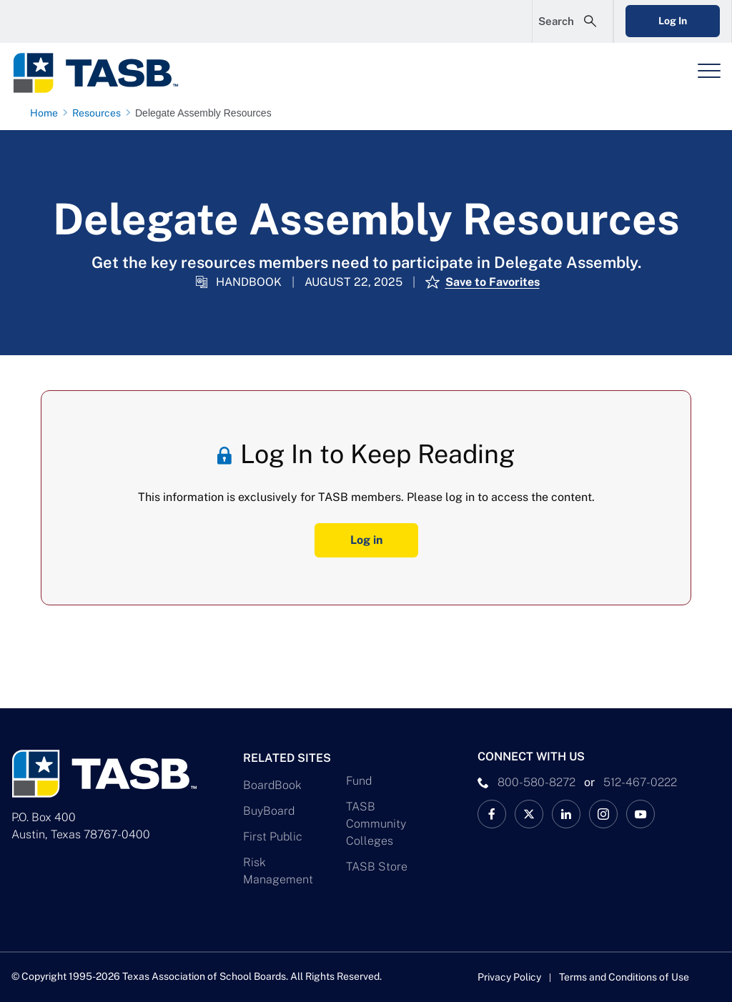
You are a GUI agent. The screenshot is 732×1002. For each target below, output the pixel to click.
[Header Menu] (709, 71)
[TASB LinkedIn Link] (566, 814)
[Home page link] (47, 113)
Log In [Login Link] (672, 20)
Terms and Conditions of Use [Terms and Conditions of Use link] (624, 977)
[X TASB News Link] (529, 814)
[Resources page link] (99, 113)
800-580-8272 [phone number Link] (536, 782)
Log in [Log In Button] (366, 540)
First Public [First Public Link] (272, 836)
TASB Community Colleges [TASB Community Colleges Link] (376, 824)
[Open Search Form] (572, 21)
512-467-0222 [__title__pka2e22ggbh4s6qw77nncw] (640, 782)
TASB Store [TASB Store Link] (376, 866)
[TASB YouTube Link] (640, 814)
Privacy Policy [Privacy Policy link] (509, 977)
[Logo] (104, 72)
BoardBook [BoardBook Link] (272, 785)
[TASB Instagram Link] (603, 814)
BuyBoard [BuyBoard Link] (269, 811)
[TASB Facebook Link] (492, 814)
